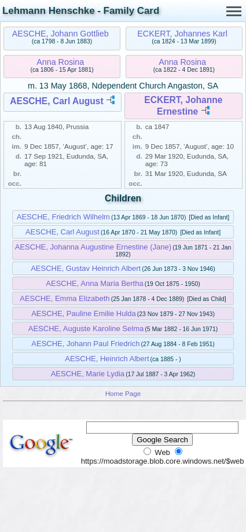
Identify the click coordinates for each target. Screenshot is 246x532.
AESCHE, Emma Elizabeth (64, 298)
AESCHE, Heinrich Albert (107, 358)
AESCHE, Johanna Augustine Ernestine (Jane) (93, 247)
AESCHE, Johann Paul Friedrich (85, 343)
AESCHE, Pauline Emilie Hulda (83, 313)
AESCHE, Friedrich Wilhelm (63, 216)
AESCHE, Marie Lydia (87, 373)
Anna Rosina (60, 62)
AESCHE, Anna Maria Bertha (94, 283)
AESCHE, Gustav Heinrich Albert (86, 268)
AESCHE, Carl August (56, 101)
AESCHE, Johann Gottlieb (60, 33)
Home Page (123, 393)
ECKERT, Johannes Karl (182, 33)
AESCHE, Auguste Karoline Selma (86, 328)
